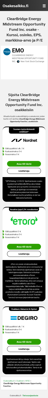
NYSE (28, 380)
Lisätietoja (24, 170)
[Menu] (44, 6)
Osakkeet (20, 380)
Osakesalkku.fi (8, 380)
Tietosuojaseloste (30, 395)
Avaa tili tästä (24, 163)
